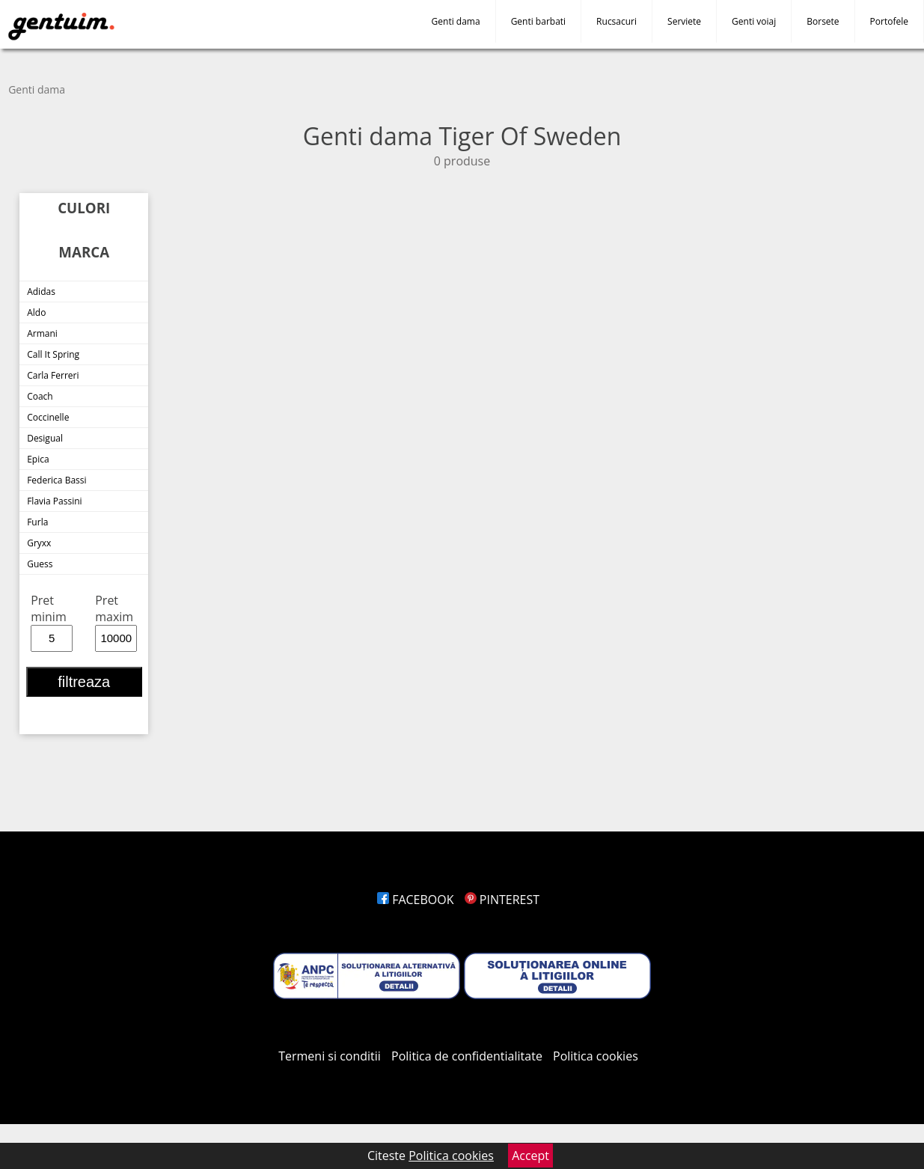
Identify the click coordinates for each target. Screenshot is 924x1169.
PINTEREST (502, 899)
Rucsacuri (616, 21)
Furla (37, 522)
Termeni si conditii (329, 1056)
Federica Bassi (56, 480)
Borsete (823, 21)
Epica (38, 459)
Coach (40, 396)
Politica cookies (595, 1056)
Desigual (45, 438)
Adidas (41, 291)
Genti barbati (538, 21)
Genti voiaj (754, 21)
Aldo (36, 312)
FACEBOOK (415, 899)
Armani (42, 333)
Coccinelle (48, 417)
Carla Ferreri (53, 375)
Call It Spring (53, 354)
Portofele (889, 21)
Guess (39, 564)
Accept (530, 1155)
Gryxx (39, 543)
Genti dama (456, 21)
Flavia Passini (54, 501)
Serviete (684, 21)
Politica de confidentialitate (466, 1056)
